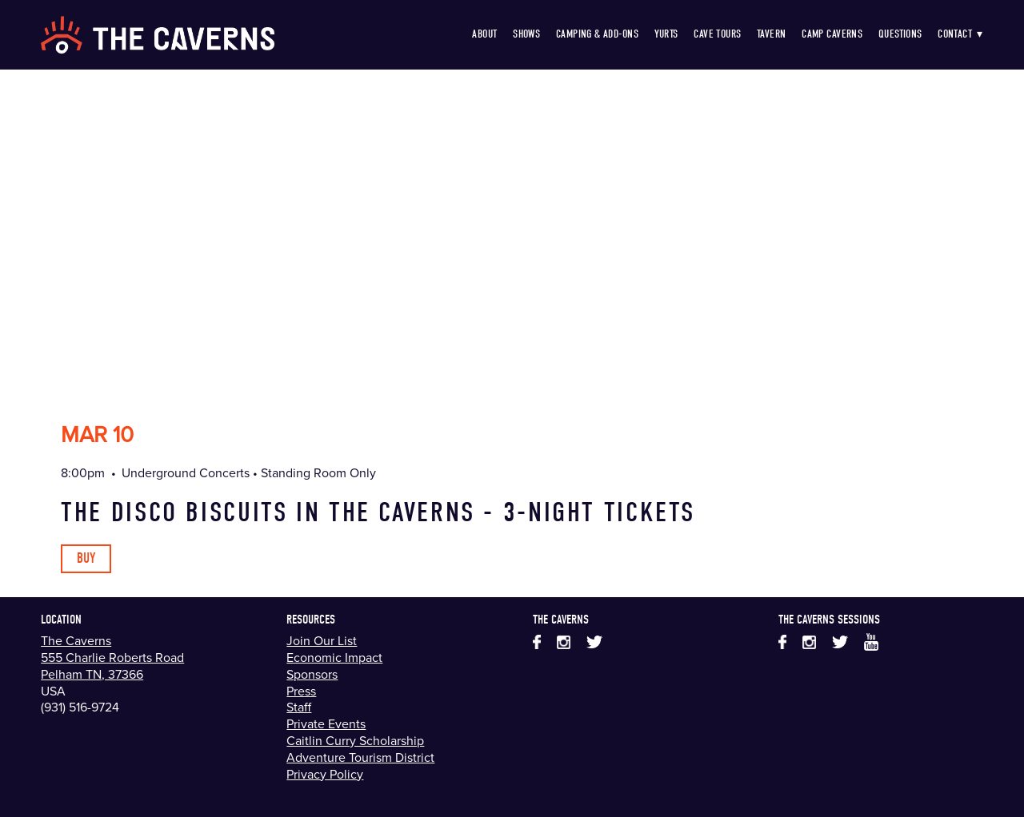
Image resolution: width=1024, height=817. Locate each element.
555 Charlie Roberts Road (112, 657)
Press (301, 690)
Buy (86, 558)
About (484, 34)
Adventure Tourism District (360, 757)
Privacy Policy (324, 774)
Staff (298, 706)
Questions (900, 34)
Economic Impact (334, 657)
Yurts (666, 34)
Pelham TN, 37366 (92, 674)
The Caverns (76, 640)
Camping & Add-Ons (597, 34)
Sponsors (312, 674)
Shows (526, 34)
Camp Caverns (832, 34)
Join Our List (321, 640)
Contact (960, 34)
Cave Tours (717, 34)
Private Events (326, 723)
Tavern (771, 34)
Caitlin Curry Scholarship (355, 740)
